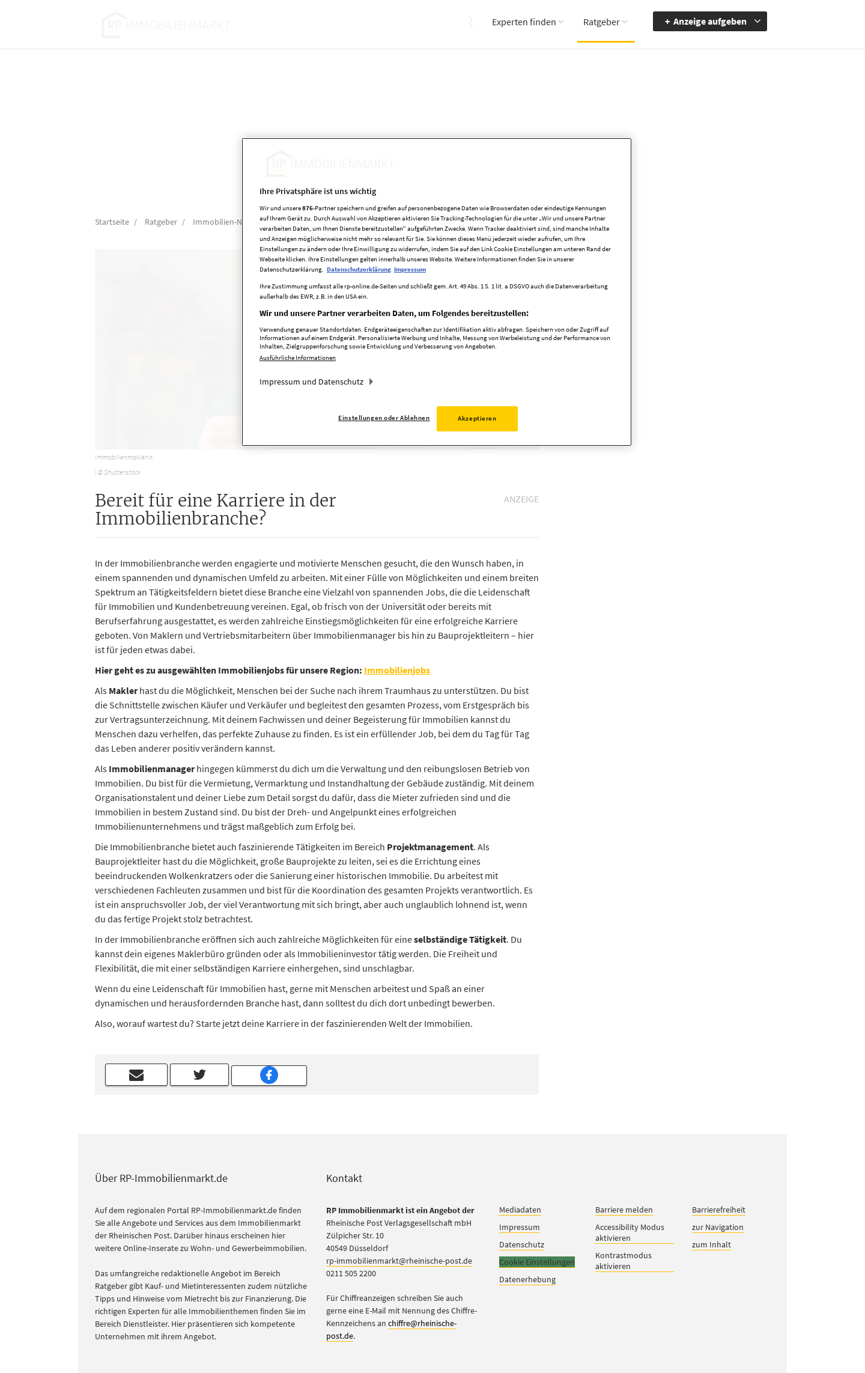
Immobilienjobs (397, 670)
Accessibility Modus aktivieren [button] (629, 1232)
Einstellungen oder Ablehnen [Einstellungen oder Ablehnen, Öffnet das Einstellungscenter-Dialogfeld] (383, 417)
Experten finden (524, 22)
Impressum (519, 1227)
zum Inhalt (711, 1244)
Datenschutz (521, 1244)
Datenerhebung (527, 1279)
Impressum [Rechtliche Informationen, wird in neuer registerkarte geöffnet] (410, 269)
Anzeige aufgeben (710, 21)
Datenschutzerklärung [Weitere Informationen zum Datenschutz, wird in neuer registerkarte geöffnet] (359, 269)
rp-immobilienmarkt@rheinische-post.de (399, 1260)
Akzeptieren (477, 418)
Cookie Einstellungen (537, 1261)
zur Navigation (718, 1227)
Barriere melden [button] (624, 1209)
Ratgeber (601, 22)
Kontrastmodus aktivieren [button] (623, 1260)
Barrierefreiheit (718, 1209)
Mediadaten (520, 1209)
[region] (436, 292)
